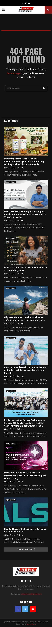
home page (13, 73)
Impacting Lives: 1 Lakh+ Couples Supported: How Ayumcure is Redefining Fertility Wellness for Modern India (24, 161)
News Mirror (31, 624)
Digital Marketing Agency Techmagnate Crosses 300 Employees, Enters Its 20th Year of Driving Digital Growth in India (24, 423)
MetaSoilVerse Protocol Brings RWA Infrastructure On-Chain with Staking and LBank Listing (25, 476)
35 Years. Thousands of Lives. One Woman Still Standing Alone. (25, 269)
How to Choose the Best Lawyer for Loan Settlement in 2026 (25, 530)
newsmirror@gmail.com (31, 594)
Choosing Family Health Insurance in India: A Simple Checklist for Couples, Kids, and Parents (25, 370)
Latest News (11, 120)
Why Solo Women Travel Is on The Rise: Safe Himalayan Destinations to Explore (24, 319)
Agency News (10, 129)
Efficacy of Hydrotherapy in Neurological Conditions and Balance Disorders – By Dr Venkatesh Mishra (25, 214)
